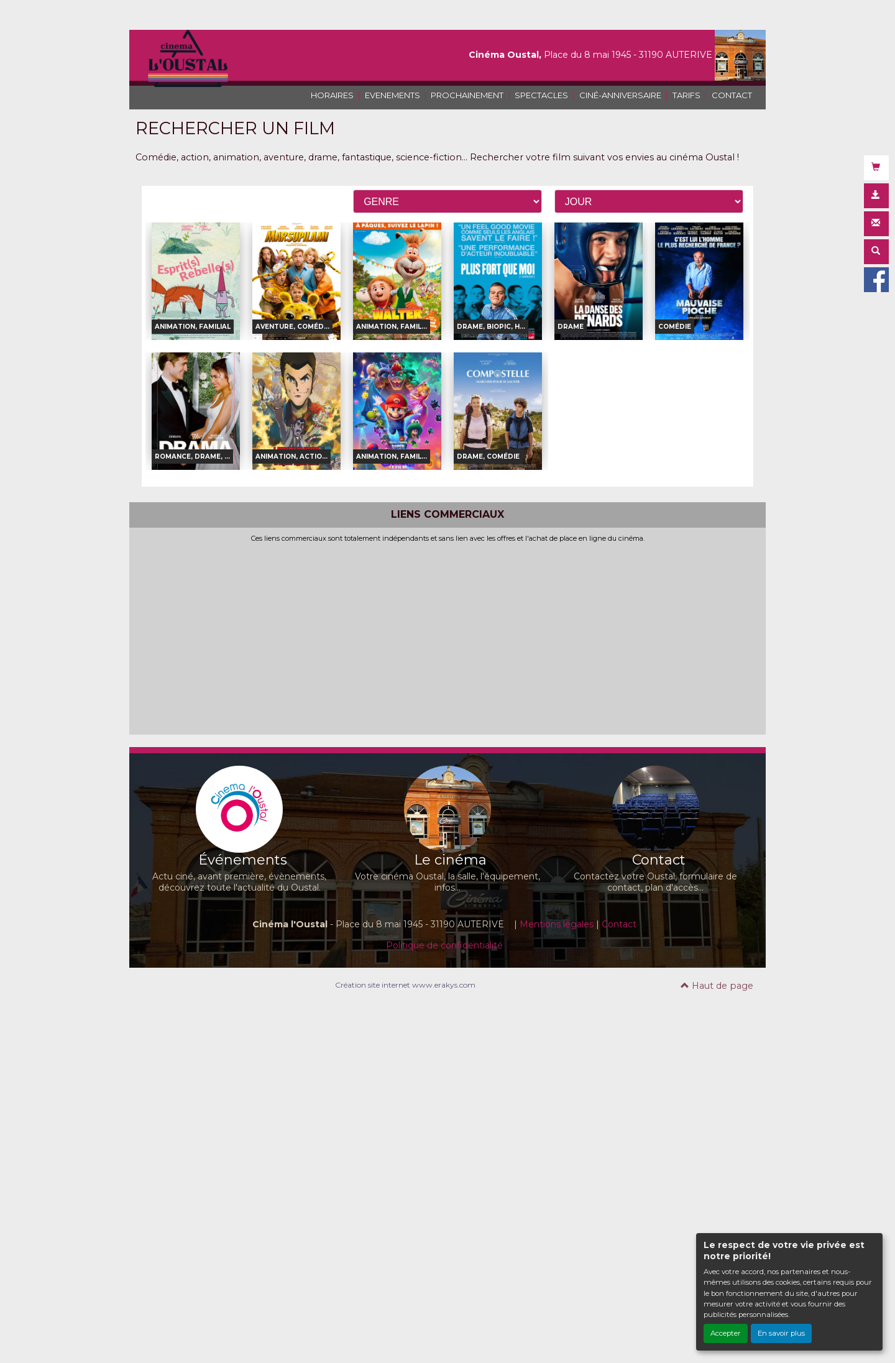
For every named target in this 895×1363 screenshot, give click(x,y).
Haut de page (717, 985)
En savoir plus (781, 1333)
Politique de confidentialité (444, 945)
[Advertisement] (447, 636)
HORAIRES (332, 95)
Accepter (725, 1333)
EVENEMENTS (392, 95)
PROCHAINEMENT (467, 95)
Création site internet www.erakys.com (405, 984)
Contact (619, 924)
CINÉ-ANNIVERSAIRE (620, 95)
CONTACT (732, 95)
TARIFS (686, 95)
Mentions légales (557, 924)
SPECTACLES (541, 95)
